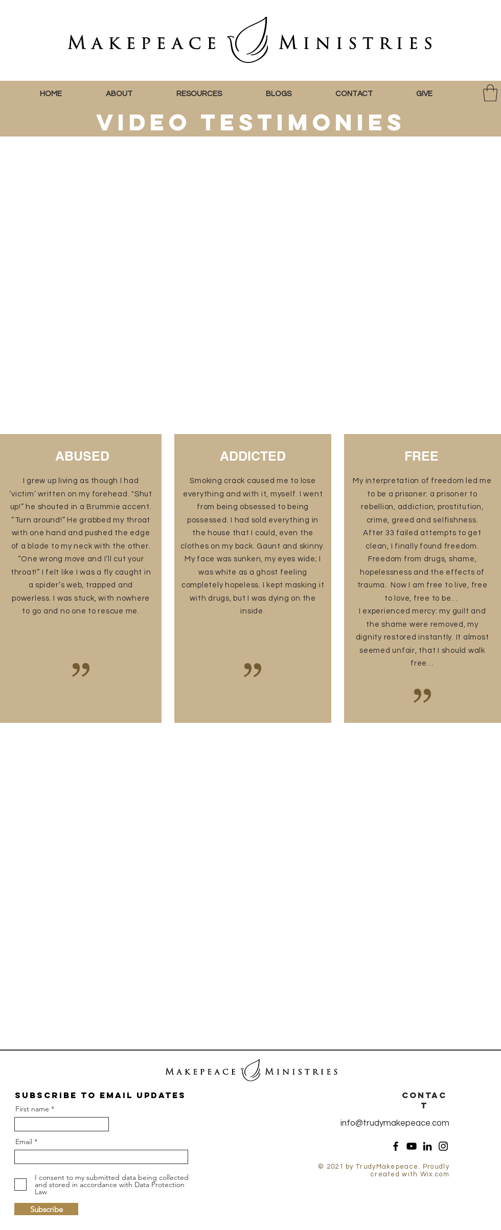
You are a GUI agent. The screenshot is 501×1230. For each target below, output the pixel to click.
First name (32, 1108)
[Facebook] (396, 1146)
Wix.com (434, 1174)
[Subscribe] (46, 1209)
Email (23, 1141)
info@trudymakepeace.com (394, 1123)
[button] (133, 94)
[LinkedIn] (427, 1146)
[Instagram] (443, 1146)
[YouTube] (411, 1146)
